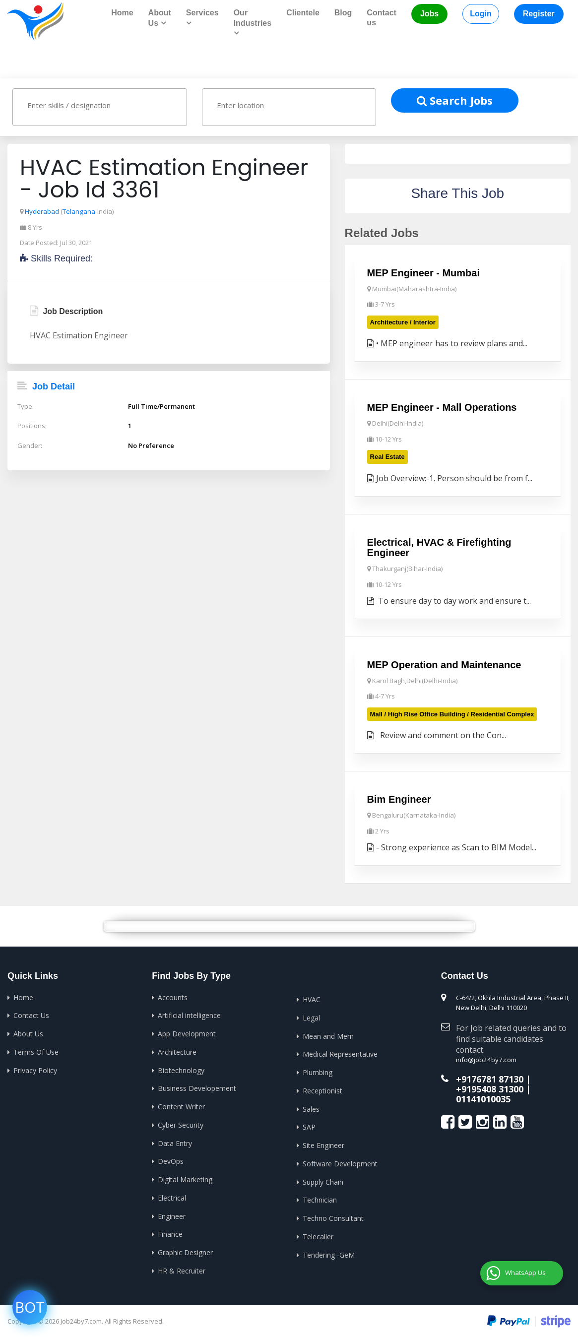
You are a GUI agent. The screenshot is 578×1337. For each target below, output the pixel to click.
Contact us (381, 17)
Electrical (172, 1195)
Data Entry (175, 1141)
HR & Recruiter (181, 1268)
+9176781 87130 (489, 1078)
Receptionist (322, 1089)
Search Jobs (455, 99)
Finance (170, 1231)
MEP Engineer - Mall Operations (442, 407)
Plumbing (317, 1071)
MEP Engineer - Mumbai (423, 272)
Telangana (79, 211)
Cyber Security (180, 1123)
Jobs (429, 13)
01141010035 (483, 1097)
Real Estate (387, 456)
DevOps (171, 1159)
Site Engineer (323, 1143)
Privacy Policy (35, 1069)
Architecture (177, 1050)
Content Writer (181, 1105)
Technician (320, 1198)
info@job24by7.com (485, 1058)
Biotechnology (181, 1069)
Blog (343, 12)
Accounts (173, 996)
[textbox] (109, 105)
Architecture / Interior (403, 321)
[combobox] (99, 107)
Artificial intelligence (189, 1014)
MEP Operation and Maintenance (444, 664)
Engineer (172, 1213)
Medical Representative (340, 1053)
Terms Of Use (36, 1050)
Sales (311, 1107)
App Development (187, 1032)
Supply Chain (323, 1179)
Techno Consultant (333, 1215)
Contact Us (31, 1014)
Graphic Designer (185, 1250)
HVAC (312, 998)
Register (539, 13)
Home (122, 12)
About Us (28, 1032)
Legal (311, 1016)
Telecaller (318, 1234)
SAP (309, 1125)
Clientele (303, 12)
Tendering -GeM (329, 1252)
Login (481, 13)
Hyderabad (42, 211)
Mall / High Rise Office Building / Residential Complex (452, 713)
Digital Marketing (185, 1177)
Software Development (340, 1161)
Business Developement (197, 1086)
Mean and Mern (328, 1034)
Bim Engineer (399, 798)
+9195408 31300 (489, 1088)
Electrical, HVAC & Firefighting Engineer (439, 547)
